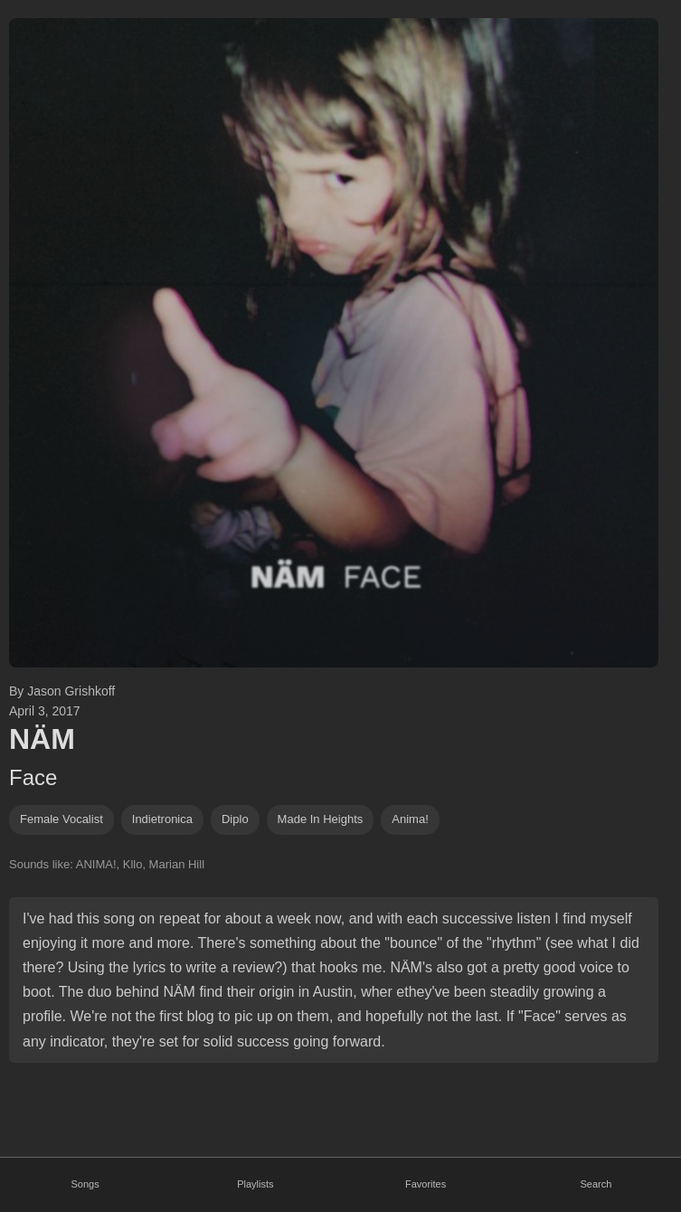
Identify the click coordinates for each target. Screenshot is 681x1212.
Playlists (255, 1184)
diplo (235, 819)
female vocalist (61, 819)
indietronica (162, 819)
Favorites (425, 1184)
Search (595, 1184)
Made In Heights (321, 819)
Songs (85, 1184)
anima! (410, 819)
